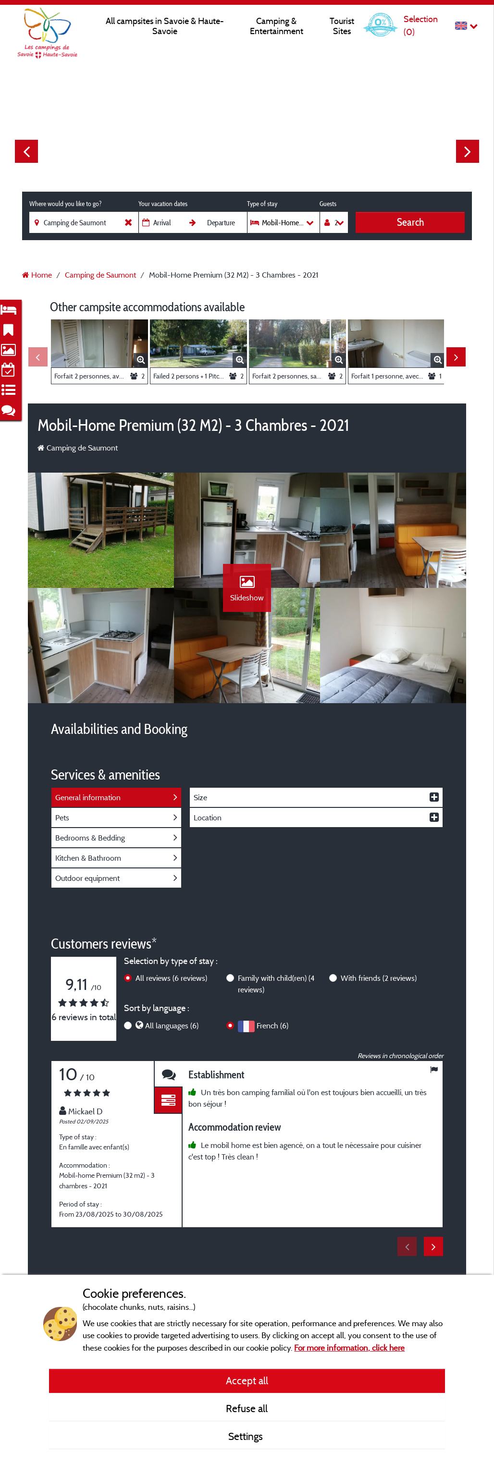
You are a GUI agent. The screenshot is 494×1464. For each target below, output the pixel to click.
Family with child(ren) (276, 983)
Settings (246, 1436)
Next (467, 151)
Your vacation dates (162, 203)
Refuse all (247, 1408)
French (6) (272, 1025)
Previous (26, 151)
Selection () (421, 25)
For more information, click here (349, 1347)
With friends (379, 978)
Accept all (247, 1380)
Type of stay (262, 203)
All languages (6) (171, 1025)
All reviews (171, 978)
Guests (328, 203)
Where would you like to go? (65, 203)
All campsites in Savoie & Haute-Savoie (165, 26)
